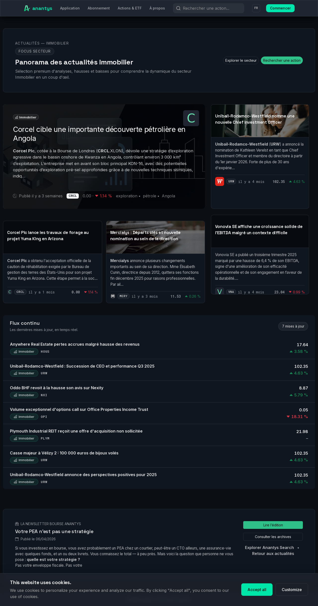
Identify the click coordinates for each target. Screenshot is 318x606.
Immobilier (26, 117)
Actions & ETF (130, 8)
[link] (52, 262)
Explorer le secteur (241, 60)
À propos (157, 8)
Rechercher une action (282, 60)
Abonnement (99, 8)
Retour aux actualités (273, 553)
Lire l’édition (273, 525)
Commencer (280, 8)
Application (70, 8)
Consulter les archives (273, 537)
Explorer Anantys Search (269, 547)
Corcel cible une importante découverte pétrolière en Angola (99, 134)
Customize (292, 589)
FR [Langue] (256, 8)
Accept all (256, 589)
